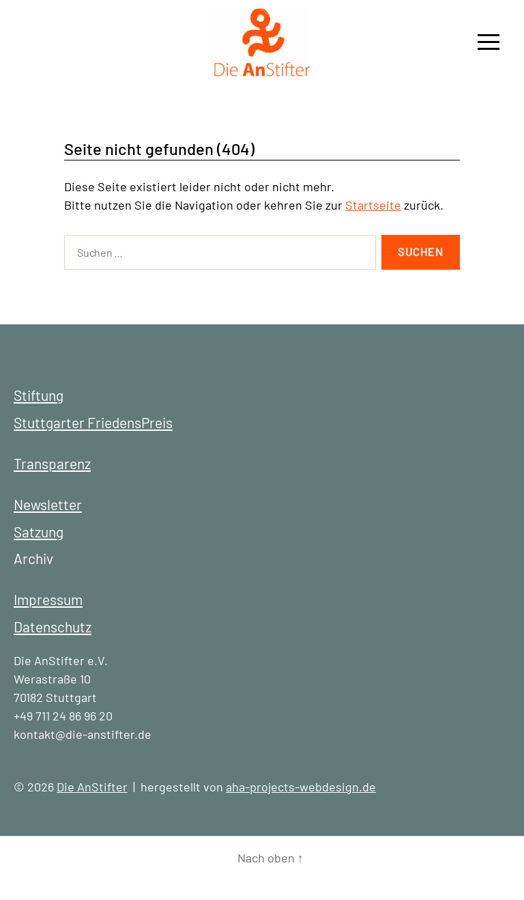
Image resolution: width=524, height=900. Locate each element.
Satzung (38, 531)
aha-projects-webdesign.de (301, 786)
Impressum (48, 599)
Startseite (373, 204)
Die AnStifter (92, 786)
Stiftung (38, 395)
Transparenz (52, 463)
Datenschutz (52, 626)
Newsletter (48, 504)
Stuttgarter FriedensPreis (93, 422)
